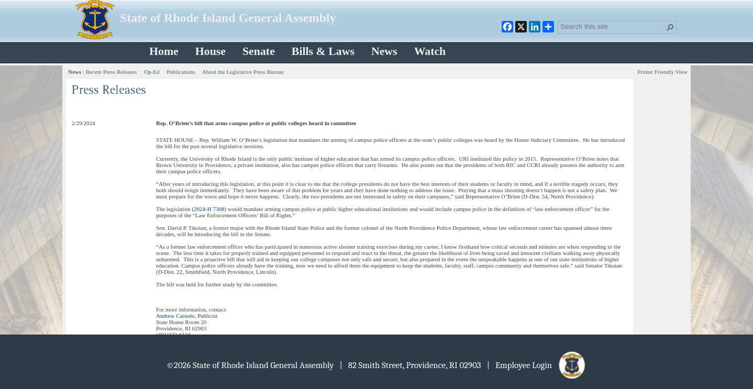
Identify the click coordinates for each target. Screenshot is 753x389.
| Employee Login (537, 365)
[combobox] (612, 26)
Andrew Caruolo (175, 316)
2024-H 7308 (209, 209)
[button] (670, 27)
